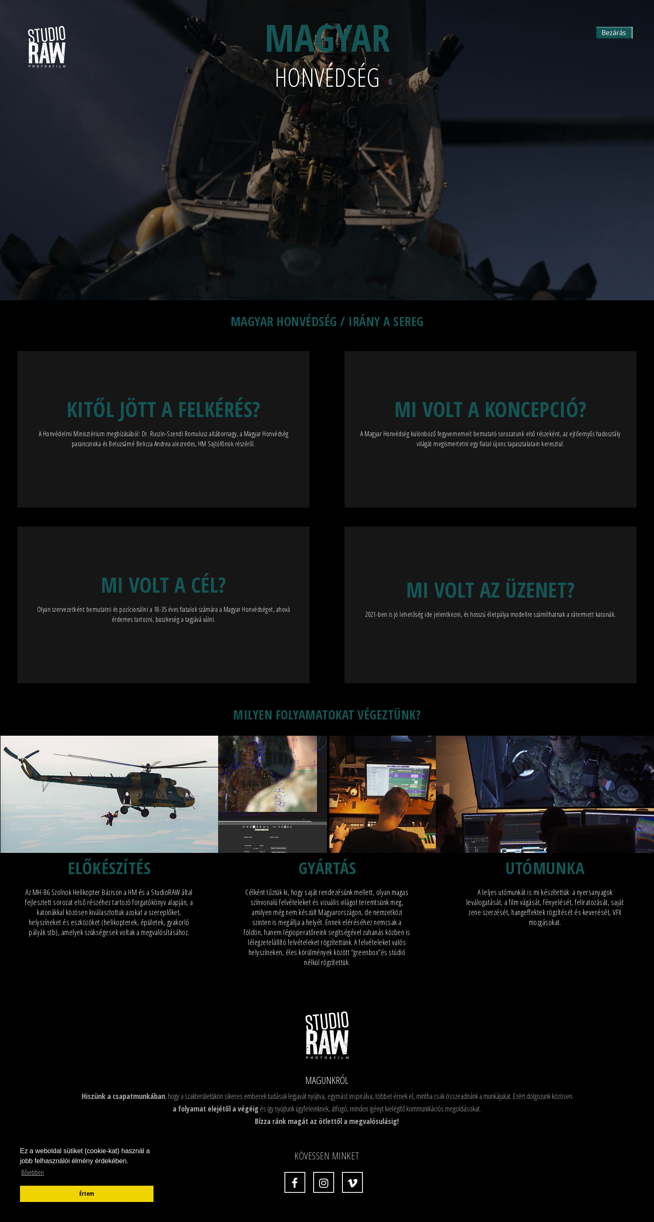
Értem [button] (86, 1193)
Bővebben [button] (32, 1172)
